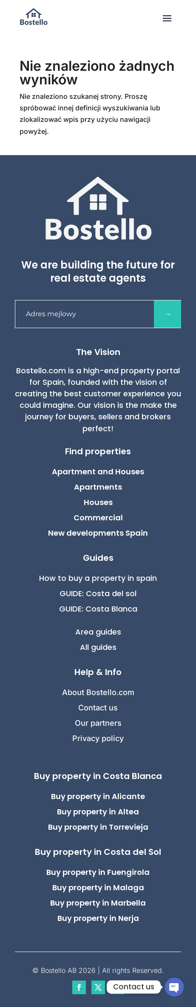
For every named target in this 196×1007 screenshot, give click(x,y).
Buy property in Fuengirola (98, 872)
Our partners (98, 722)
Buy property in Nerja (98, 918)
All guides (98, 647)
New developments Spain (98, 533)
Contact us (98, 707)
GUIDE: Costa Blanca (98, 608)
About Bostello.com (98, 692)
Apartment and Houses (98, 471)
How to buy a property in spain (98, 578)
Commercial (98, 517)
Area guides (98, 631)
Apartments (98, 487)
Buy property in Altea (98, 811)
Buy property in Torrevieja (98, 827)
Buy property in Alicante (98, 796)
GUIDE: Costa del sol (98, 593)
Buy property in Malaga (98, 887)
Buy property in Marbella (98, 902)
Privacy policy (98, 738)
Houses (98, 502)
